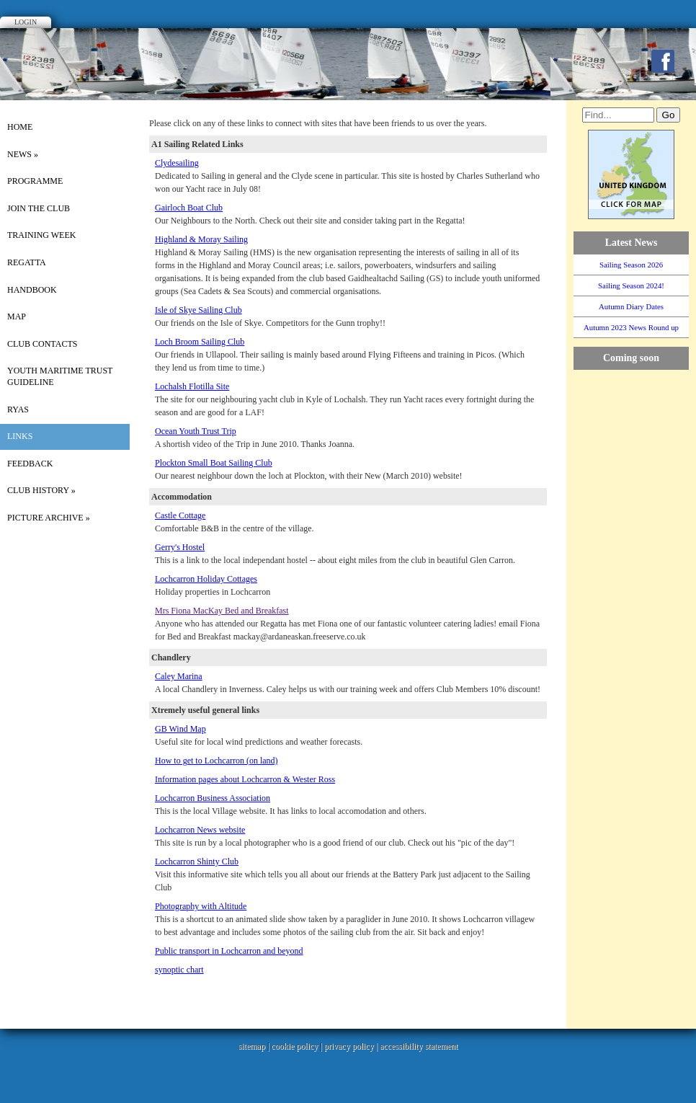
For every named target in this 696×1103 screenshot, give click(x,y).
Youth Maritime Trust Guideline (59, 376)
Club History (41, 490)
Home (19, 127)
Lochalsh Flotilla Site (192, 386)
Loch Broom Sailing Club (199, 342)
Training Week (41, 235)
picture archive (48, 518)
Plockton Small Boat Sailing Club (213, 463)
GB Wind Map (180, 729)
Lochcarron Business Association (212, 798)
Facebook (662, 61)
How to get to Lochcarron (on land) (216, 761)
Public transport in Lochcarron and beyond (229, 951)
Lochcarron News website (200, 830)
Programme (35, 181)
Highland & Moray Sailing (201, 239)
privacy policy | (352, 1046)
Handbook (32, 290)
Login (25, 22)
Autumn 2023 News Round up (631, 327)
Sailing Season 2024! (631, 285)
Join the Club (38, 208)
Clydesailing (177, 163)
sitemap (251, 1046)
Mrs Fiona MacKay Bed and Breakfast (222, 611)
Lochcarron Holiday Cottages (206, 579)
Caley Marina (178, 676)
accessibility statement (419, 1046)
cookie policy (294, 1046)
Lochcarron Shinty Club (196, 861)
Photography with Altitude (200, 906)
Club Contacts (42, 344)
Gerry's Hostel (180, 547)
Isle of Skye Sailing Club (198, 310)
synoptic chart (179, 970)
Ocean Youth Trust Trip (195, 431)
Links (19, 436)
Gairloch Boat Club (189, 208)
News (22, 154)
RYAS (18, 409)
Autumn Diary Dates (631, 306)
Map (16, 316)
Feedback (30, 464)
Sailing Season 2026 (631, 264)
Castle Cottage (180, 515)
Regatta (26, 262)
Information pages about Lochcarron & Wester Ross (245, 779)
